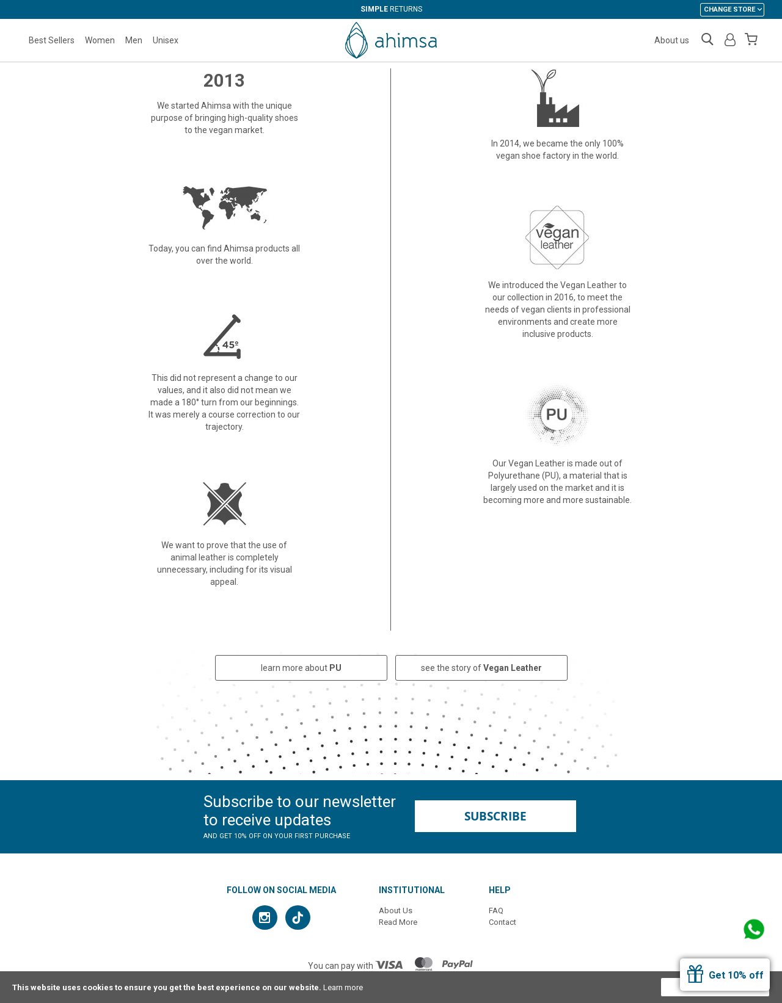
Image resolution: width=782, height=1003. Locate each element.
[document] (391, 987)
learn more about (301, 668)
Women (100, 40)
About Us (395, 910)
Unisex (165, 40)
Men (133, 40)
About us (671, 40)
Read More (398, 922)
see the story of (481, 668)
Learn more (343, 987)
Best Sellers (52, 40)
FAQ (496, 910)
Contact (502, 922)
